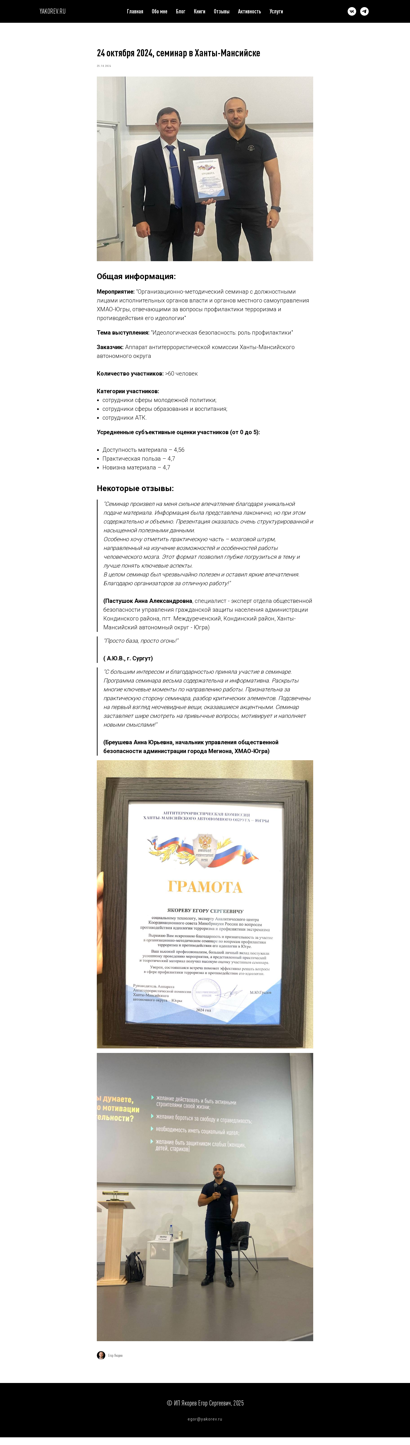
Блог (180, 11)
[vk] (352, 11)
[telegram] (364, 11)
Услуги (276, 11)
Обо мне (159, 11)
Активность (249, 11)
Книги (199, 11)
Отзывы (221, 11)
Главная (135, 11)
